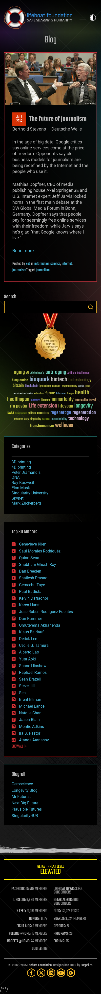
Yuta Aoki (27, 659)
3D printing (21, 462)
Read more (23, 250)
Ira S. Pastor (29, 733)
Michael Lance (31, 706)
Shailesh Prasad (33, 578)
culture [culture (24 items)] (81, 386)
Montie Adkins (31, 726)
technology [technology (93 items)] (78, 419)
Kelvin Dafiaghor (33, 598)
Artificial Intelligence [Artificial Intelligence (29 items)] (78, 373)
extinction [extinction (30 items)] (39, 393)
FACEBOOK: (18, 889)
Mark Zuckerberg (26, 503)
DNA (16, 477)
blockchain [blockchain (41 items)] (31, 386)
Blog (51, 40)
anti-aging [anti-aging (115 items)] (55, 372)
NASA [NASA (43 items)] (10, 413)
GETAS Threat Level (50, 870)
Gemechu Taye (32, 585)
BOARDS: (59, 919)
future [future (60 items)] (50, 393)
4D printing (21, 467)
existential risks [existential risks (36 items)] (23, 394)
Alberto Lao (29, 652)
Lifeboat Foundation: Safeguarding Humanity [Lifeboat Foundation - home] (38, 17)
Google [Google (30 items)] (70, 393)
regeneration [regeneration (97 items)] (84, 412)
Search (91, 307)
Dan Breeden (30, 571)
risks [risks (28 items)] (26, 419)
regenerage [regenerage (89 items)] (60, 412)
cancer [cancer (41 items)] (56, 386)
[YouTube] (61, 972)
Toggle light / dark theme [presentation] (93, 17)
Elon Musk (21, 487)
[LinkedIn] (51, 972)
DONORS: (34, 919)
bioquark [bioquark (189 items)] (39, 379)
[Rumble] (71, 972)
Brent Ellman (30, 699)
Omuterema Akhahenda (39, 625)
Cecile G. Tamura (34, 645)
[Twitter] (41, 972)
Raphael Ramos (33, 672)
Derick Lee (28, 638)
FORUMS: (59, 941)
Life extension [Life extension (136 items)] (43, 406)
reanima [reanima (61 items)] (43, 413)
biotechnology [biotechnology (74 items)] (79, 380)
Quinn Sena (29, 557)
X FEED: (21, 911)
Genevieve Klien (32, 544)
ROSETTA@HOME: (18, 941)
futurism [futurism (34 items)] (60, 394)
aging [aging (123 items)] (19, 372)
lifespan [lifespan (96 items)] (65, 406)
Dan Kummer (30, 618)
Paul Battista (30, 591)
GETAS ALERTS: (63, 900)
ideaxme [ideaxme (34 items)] (45, 400)
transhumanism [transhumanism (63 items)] (42, 425)
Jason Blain (29, 719)
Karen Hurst (29, 605)
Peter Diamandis (26, 472)
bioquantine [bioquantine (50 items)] (20, 380)
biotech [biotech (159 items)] (59, 379)
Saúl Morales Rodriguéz (40, 551)
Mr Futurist (21, 796)
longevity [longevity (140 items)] (83, 406)
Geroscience (22, 784)
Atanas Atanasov (34, 740)
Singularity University (30, 493)
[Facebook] (31, 972)
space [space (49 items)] (46, 419)
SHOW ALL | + (19, 746)
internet (67, 264)
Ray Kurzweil (23, 482)
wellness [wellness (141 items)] (64, 425)
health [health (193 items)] (82, 392)
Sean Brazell (30, 679)
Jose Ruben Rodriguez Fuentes (46, 611)
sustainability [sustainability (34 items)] (59, 419)
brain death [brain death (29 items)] (45, 386)
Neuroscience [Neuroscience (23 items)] (21, 413)
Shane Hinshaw (32, 665)
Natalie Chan (30, 713)
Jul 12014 (19, 119)
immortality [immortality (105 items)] (63, 399)
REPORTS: (60, 926)
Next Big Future (25, 803)
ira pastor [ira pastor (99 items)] (19, 406)
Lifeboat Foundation (39, 965)
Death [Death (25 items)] (87, 386)
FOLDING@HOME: (20, 933)
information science (47, 264)
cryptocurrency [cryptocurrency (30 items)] (69, 386)
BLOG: (57, 911)
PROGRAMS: (61, 933)
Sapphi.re (86, 965)
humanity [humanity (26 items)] (35, 400)
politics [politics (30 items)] (32, 413)
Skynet (17, 498)
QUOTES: (37, 949)
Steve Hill (27, 686)
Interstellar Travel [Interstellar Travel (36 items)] (85, 400)
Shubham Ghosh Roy (37, 564)
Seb (28, 264)
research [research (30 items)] (18, 419)
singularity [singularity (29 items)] (35, 419)
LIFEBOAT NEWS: (64, 889)
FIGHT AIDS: (24, 926)
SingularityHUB (25, 815)
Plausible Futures (27, 809)
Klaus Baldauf (31, 632)
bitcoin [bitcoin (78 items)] (18, 385)
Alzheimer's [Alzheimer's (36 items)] (37, 373)
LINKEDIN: (19, 900)
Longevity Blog (25, 790)
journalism (19, 270)
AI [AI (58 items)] (27, 373)
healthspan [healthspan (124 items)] (18, 399)
